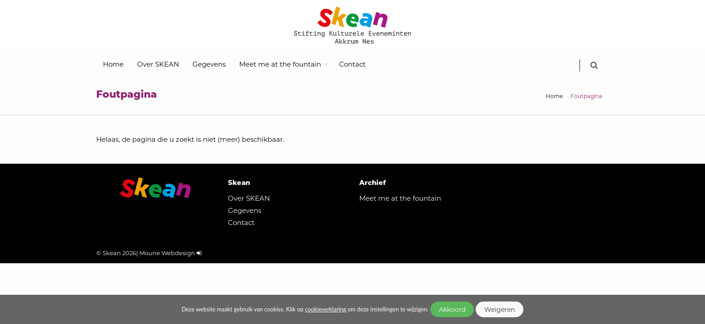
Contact (352, 63)
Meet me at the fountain (280, 63)
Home (113, 63)
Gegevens (209, 63)
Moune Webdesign (167, 252)
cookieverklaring (326, 309)
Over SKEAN (158, 63)
